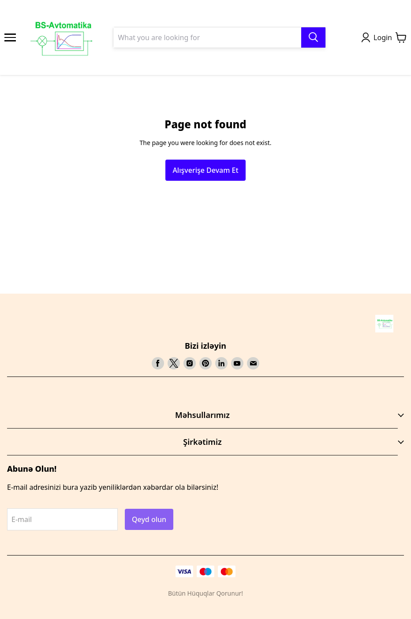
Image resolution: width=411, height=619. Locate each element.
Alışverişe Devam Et (205, 170)
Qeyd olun (149, 519)
